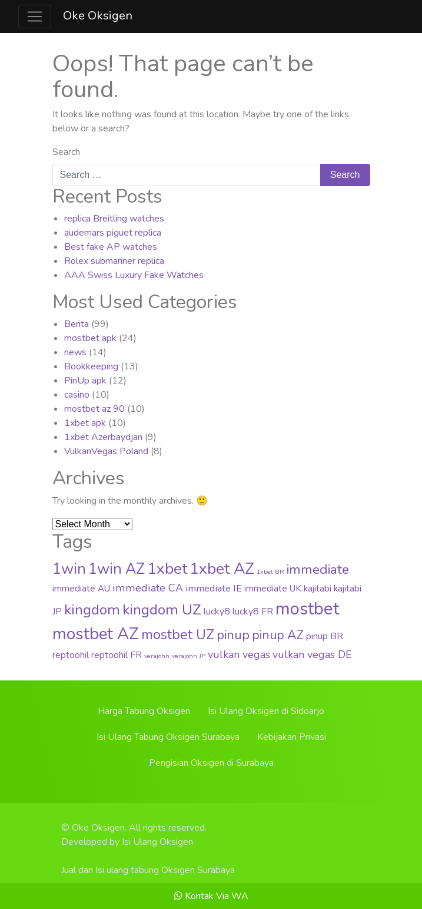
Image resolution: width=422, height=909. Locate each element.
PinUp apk (85, 380)
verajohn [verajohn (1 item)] (157, 656)
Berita (76, 324)
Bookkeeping (91, 366)
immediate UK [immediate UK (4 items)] (272, 588)
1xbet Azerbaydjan (103, 437)
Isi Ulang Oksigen (157, 841)
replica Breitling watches (114, 218)
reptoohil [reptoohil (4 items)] (70, 655)
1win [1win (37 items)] (69, 569)
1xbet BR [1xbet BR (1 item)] (270, 571)
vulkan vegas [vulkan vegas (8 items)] (239, 654)
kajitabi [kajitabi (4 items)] (317, 588)
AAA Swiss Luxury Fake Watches (134, 275)
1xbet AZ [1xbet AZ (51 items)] (222, 568)
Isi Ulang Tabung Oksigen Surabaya (168, 736)
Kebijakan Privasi (291, 736)
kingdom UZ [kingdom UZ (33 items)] (161, 610)
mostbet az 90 (94, 408)
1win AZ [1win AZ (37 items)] (116, 569)
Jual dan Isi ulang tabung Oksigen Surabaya (148, 870)
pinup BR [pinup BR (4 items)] (324, 636)
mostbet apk (90, 338)
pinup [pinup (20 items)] (233, 635)
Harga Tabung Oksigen (144, 711)
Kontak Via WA (211, 896)
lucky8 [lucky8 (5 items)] (217, 611)
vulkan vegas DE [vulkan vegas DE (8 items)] (312, 654)
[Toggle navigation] (34, 16)
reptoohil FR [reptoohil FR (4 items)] (116, 655)
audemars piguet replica (112, 232)
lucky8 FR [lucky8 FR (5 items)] (252, 611)
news (75, 352)
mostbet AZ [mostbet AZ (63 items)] (95, 634)
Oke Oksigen (97, 16)
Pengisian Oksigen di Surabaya (211, 762)
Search (66, 152)
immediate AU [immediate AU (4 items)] (81, 588)
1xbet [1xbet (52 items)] (167, 568)
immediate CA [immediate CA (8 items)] (147, 588)
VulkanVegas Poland (106, 451)
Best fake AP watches (110, 246)
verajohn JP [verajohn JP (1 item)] (188, 656)
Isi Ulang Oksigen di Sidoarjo (266, 711)
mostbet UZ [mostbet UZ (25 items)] (177, 635)
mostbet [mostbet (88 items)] (307, 608)
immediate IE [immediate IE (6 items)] (213, 588)
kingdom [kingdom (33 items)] (92, 610)
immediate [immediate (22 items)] (318, 569)
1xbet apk (85, 423)
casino (76, 394)
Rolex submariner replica (114, 260)
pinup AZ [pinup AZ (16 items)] (278, 635)
